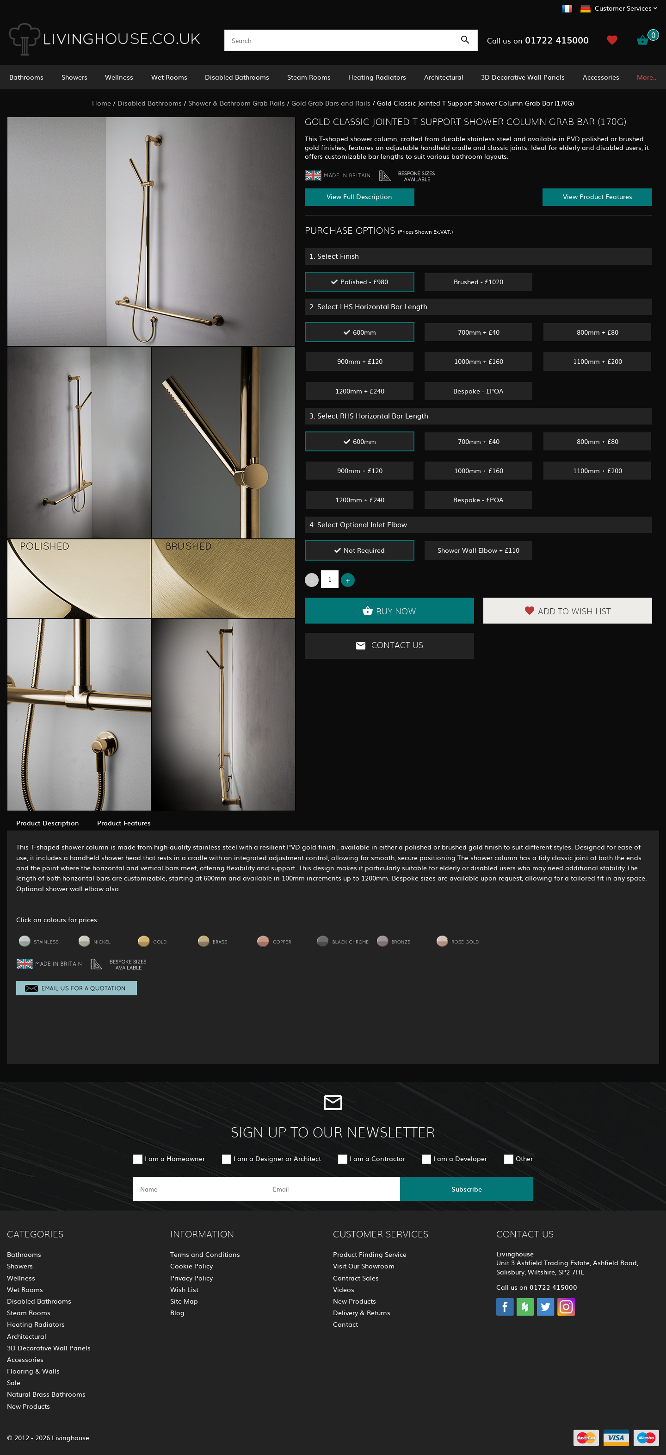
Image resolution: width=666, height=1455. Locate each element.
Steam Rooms (309, 76)
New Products (28, 1406)
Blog (177, 1312)
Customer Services (623, 7)
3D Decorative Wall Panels (523, 76)
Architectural (443, 76)
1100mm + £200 (597, 361)
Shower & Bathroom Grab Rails (236, 102)
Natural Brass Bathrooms (46, 1394)
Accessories (601, 76)
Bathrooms (26, 76)
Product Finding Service (370, 1254)
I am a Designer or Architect (277, 1158)
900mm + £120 (359, 361)
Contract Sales (356, 1277)
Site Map (184, 1300)
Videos (343, 1289)
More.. (647, 76)
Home (101, 102)
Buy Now (389, 610)
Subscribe (466, 1189)
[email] (332, 1188)
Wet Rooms (169, 76)
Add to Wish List (567, 610)
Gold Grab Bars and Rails (330, 102)
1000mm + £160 (478, 361)
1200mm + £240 (359, 390)
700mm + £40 (479, 332)
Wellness (119, 76)
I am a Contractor (377, 1158)
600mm (364, 332)
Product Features (124, 823)
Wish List (184, 1289)
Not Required (364, 550)
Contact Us (389, 645)
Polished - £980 (364, 281)
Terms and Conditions (205, 1254)
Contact (345, 1324)
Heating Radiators (377, 76)
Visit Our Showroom (364, 1265)
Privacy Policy (191, 1277)
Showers (74, 76)
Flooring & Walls (33, 1370)
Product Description (47, 823)
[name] (199, 1188)
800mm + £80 (597, 332)
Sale (13, 1382)
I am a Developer (460, 1158)
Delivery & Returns (361, 1312)
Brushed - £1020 (478, 281)
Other (524, 1158)
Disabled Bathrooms (237, 76)
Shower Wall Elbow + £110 (478, 550)
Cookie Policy (191, 1265)
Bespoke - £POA (478, 390)
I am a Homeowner (175, 1158)
